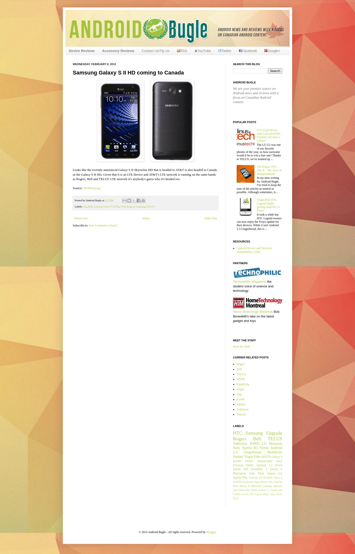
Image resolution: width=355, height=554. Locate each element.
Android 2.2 (264, 465)
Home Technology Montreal (252, 312)
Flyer (261, 473)
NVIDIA (268, 477)
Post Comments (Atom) (103, 225)
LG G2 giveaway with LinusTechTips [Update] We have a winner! (269, 135)
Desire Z (244, 485)
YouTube (203, 51)
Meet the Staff (241, 346)
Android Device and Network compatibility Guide (254, 249)
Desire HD (240, 469)
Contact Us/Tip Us (156, 51)
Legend (258, 494)
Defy (235, 485)
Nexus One (266, 481)
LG (264, 443)
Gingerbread (252, 452)
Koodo (241, 399)
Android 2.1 (264, 490)
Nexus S (276, 469)
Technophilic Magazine (249, 281)
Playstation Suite (244, 473)
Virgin (240, 389)
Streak (279, 494)
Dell (280, 490)
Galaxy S (276, 457)
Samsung (140, 206)
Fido (239, 394)
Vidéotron (242, 409)
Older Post (210, 218)
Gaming (267, 485)
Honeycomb (264, 461)
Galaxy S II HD (110, 206)
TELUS (150, 206)
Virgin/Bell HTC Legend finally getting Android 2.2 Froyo (268, 205)
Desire (249, 461)
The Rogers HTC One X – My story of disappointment (269, 170)
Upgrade (274, 433)
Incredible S (259, 469)
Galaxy (97, 206)
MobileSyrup (92, 188)
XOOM (237, 481)
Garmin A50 (247, 494)
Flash (256, 481)
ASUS (265, 457)
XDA (254, 489)
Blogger (211, 532)
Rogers (130, 206)
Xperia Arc (274, 473)
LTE (123, 206)
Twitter (224, 51)
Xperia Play (240, 477)
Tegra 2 (278, 477)
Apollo (274, 490)
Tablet (249, 465)
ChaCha (278, 481)
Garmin (236, 494)
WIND (241, 379)
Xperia (247, 448)
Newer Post (81, 218)
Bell (90, 206)
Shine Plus (244, 489)
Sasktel (241, 404)
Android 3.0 (255, 477)
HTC (237, 433)
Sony (236, 448)
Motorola (275, 443)
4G (84, 206)
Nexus (264, 448)
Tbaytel (241, 414)
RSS (182, 51)
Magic (266, 494)
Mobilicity (243, 384)
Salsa (272, 494)
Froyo (278, 465)
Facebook (248, 51)
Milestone (256, 485)
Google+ (272, 51)
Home (146, 218)
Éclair (236, 498)
